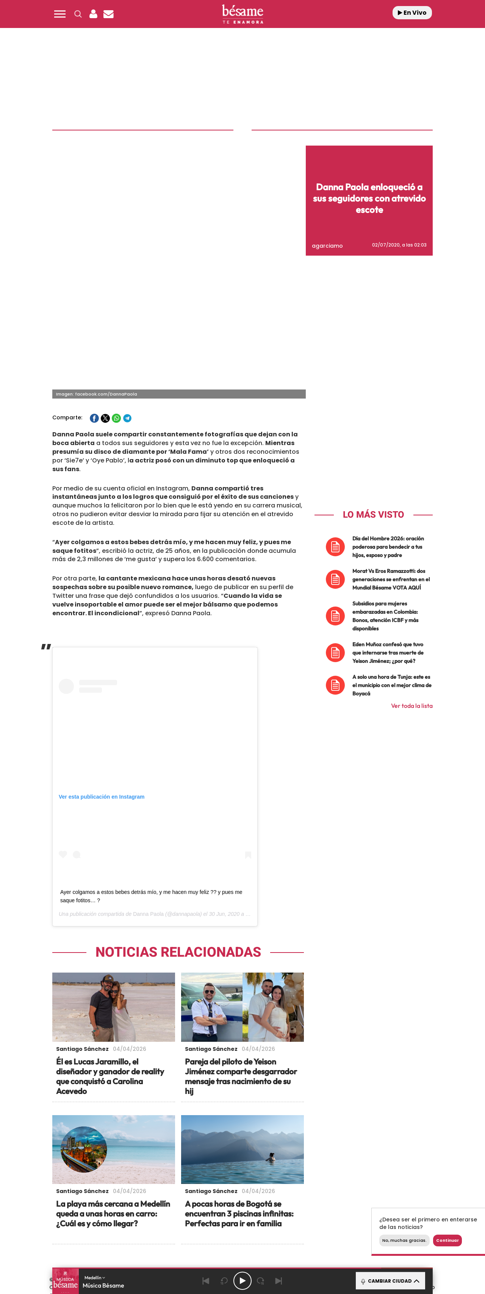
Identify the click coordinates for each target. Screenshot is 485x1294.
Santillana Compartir (268, 1212)
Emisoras (130, 1181)
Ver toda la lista (412, 562)
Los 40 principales (192, 1212)
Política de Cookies (298, 1181)
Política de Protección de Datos (226, 1181)
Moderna (188, 1235)
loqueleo (324, 1235)
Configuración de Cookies (363, 1181)
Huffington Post (166, 1224)
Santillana (228, 1212)
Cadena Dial (287, 1224)
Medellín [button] (94, 1277)
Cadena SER (300, 1212)
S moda (290, 1235)
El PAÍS (156, 1212)
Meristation (360, 1235)
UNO (208, 1224)
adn (349, 1212)
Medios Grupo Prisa (88, 1236)
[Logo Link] (242, 14)
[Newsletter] (108, 14)
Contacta (98, 1181)
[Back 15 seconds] (224, 1281)
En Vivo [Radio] (412, 12)
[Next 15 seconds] (261, 1281)
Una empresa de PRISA (88, 1218)
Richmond (151, 1235)
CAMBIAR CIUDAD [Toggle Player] (390, 1281)
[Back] (206, 1281)
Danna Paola (148, 771)
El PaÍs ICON (258, 1235)
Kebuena (370, 1224)
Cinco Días (259, 1224)
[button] (59, 14)
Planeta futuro (343, 1224)
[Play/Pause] (242, 1281)
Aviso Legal (164, 1181)
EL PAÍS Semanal (315, 1224)
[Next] (279, 1281)
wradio (229, 1224)
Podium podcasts (226, 1235)
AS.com (324, 1212)
